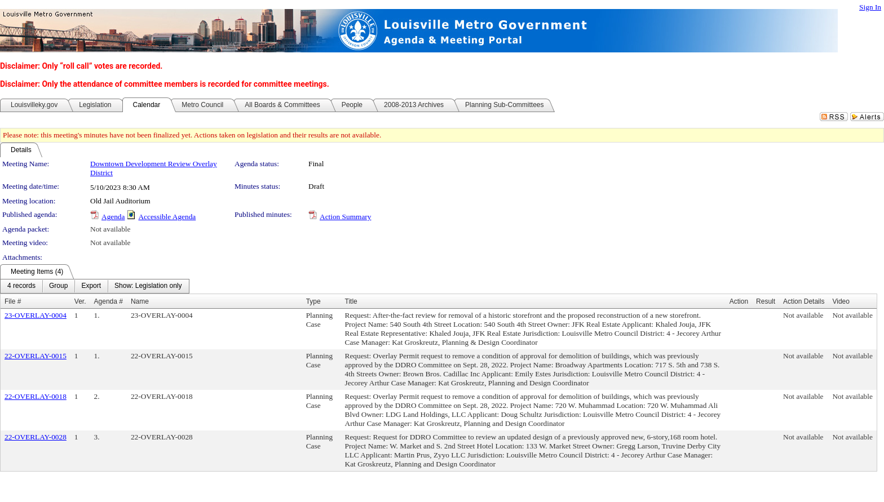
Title (351, 301)
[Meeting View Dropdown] (148, 286)
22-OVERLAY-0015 (36, 356)
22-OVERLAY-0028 (36, 437)
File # (13, 301)
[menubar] (94, 286)
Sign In (870, 7)
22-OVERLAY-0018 (36, 396)
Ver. (80, 301)
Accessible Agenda (167, 216)
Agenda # (108, 301)
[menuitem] (21, 286)
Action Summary (345, 216)
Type (313, 301)
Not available (110, 229)
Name (140, 301)
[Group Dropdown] (58, 286)
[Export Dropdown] (91, 286)
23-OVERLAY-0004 (36, 315)
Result (765, 301)
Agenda (113, 216)
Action (739, 301)
